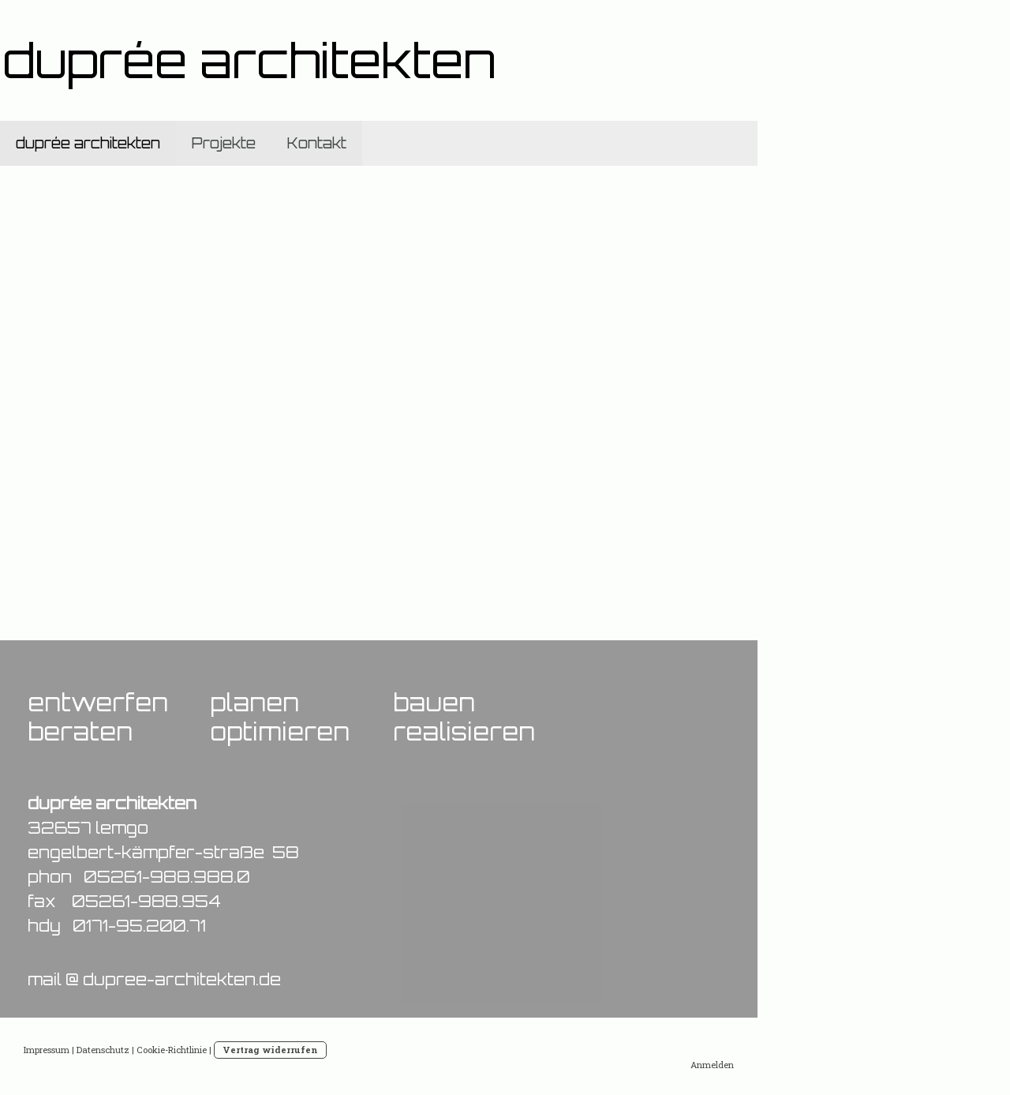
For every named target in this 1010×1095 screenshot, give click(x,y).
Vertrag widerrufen (270, 1050)
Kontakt (316, 143)
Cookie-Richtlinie (172, 1050)
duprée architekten (88, 143)
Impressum (46, 1050)
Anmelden (712, 1065)
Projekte (224, 143)
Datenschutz (103, 1050)
